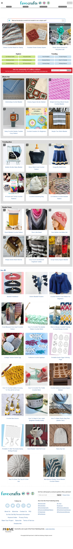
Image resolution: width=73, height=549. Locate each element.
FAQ (30, 511)
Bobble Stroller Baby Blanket (13, 167)
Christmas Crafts (10, 60)
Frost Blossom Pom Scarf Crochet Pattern (12, 328)
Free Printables (46, 56)
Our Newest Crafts (10, 56)
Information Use (43, 71)
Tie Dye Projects (63, 56)
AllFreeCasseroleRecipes (63, 512)
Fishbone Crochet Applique (36, 357)
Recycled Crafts (27, 56)
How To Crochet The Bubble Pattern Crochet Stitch (36, 328)
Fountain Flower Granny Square (36, 47)
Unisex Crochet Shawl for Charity (13, 47)
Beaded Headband (12, 296)
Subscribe (18, 520)
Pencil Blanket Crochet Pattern (14, 232)
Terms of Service (28, 520)
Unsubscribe (18, 523)
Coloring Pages (46, 63)
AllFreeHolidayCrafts (43, 508)
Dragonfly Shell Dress (59, 167)
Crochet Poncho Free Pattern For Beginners (60, 297)
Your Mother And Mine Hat (59, 232)
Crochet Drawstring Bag (36, 196)
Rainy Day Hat (60, 449)
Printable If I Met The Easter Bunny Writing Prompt (12, 450)
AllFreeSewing (41, 514)
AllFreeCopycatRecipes (63, 508)
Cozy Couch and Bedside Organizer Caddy (36, 261)
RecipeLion (60, 505)
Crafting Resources (27, 60)
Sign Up (68, 70)
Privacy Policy (36, 71)
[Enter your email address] (47, 495)
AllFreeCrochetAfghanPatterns (45, 510)
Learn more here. (50, 529)
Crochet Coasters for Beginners (36, 131)
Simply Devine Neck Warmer (13, 259)
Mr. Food (59, 503)
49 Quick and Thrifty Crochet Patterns (13, 197)
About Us (7, 511)
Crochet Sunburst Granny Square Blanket (60, 389)
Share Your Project (7, 520)
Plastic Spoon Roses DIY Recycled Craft (60, 48)
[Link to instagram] (23, 505)
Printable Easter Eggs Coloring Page (60, 358)
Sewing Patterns (46, 60)
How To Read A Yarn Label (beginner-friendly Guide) (36, 419)
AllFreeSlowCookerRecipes (64, 510)
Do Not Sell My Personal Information (18, 514)
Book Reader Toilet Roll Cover (36, 449)
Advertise (15, 511)
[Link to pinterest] (18, 505)
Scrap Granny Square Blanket (59, 259)
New (3, 270)
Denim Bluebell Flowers (36, 296)
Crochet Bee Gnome (13, 418)
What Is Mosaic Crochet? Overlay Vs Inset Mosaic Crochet (60, 328)
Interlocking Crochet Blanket (13, 102)
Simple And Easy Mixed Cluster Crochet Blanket (59, 103)
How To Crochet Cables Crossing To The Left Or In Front (13, 389)
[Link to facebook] (7, 505)
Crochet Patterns (10, 63)
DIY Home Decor (27, 63)
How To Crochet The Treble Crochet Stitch (36, 389)
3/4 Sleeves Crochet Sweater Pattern (59, 197)
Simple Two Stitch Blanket (59, 131)
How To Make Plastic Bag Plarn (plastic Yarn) (60, 419)
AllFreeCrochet (41, 503)
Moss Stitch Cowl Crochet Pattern (36, 168)
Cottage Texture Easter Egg (12, 357)
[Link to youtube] (29, 505)
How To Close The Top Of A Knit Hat (18, 480)
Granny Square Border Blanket (36, 102)
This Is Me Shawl (36, 232)
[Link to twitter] (13, 505)
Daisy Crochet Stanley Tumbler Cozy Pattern (14, 132)
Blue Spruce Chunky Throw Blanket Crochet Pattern (54, 480)
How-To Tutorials (63, 60)
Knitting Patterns (63, 63)
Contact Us (23, 511)
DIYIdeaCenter (41, 512)
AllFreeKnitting (41, 505)
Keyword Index (12, 517)
